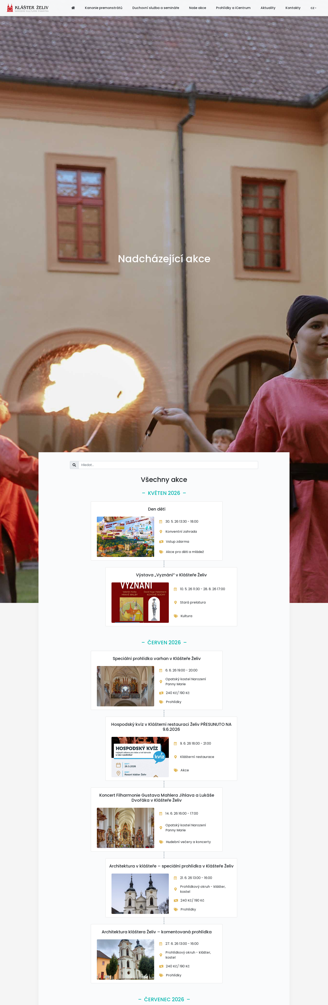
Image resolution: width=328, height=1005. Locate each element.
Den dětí (156, 509)
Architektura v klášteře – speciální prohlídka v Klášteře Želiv (171, 866)
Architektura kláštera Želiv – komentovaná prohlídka (157, 932)
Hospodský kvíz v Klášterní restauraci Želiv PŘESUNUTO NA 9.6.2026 (171, 726)
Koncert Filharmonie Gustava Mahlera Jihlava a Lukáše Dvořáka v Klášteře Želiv (156, 797)
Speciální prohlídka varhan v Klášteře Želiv (157, 658)
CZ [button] (312, 8)
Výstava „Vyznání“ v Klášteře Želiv (171, 575)
